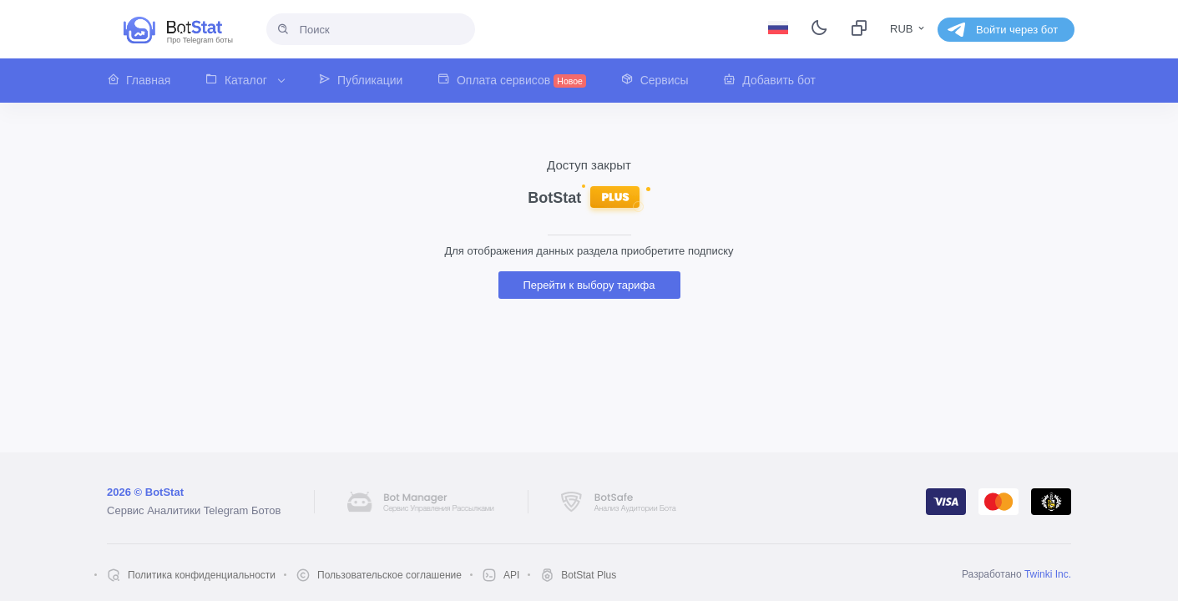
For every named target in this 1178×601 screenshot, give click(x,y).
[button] (147, 80)
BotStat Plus (588, 575)
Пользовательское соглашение (389, 575)
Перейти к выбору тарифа (589, 285)
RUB (908, 29)
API (511, 575)
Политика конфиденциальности (202, 575)
